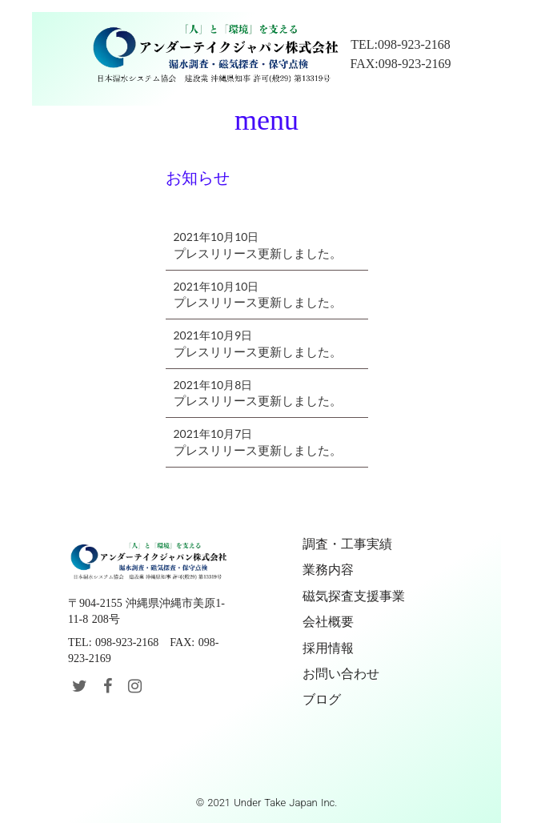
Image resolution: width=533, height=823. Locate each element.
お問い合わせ (341, 673)
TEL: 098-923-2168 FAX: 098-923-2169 (143, 650)
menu (266, 120)
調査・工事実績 (347, 544)
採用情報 (328, 648)
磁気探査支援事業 (354, 596)
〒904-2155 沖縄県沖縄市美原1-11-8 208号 (146, 611)
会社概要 (328, 621)
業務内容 (328, 569)
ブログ (322, 699)
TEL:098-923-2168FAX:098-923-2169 (401, 54)
